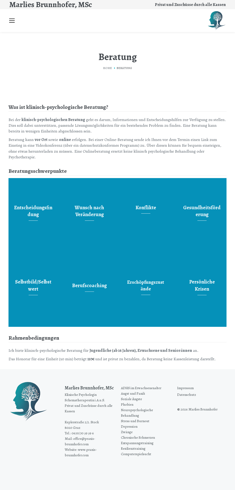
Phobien (127, 404)
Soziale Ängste (131, 398)
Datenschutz (186, 394)
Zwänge (127, 431)
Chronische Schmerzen (138, 437)
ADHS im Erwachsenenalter (141, 387)
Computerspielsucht (136, 453)
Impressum (185, 387)
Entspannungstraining (137, 442)
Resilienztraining (133, 448)
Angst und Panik (133, 393)
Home (107, 68)
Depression (129, 426)
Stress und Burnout (135, 420)
